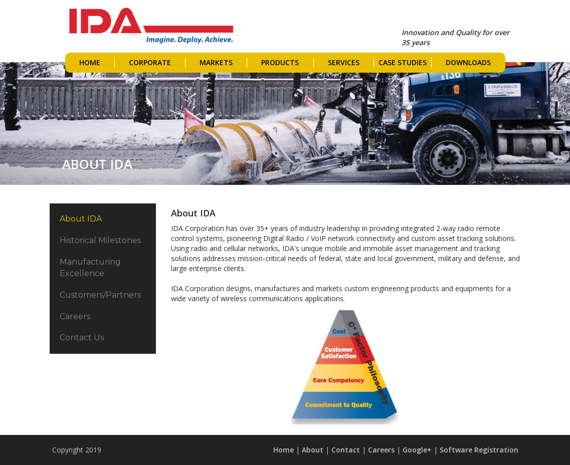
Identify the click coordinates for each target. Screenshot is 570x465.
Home (283, 449)
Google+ (417, 449)
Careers (381, 449)
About (312, 449)
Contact (345, 449)
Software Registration (479, 449)
